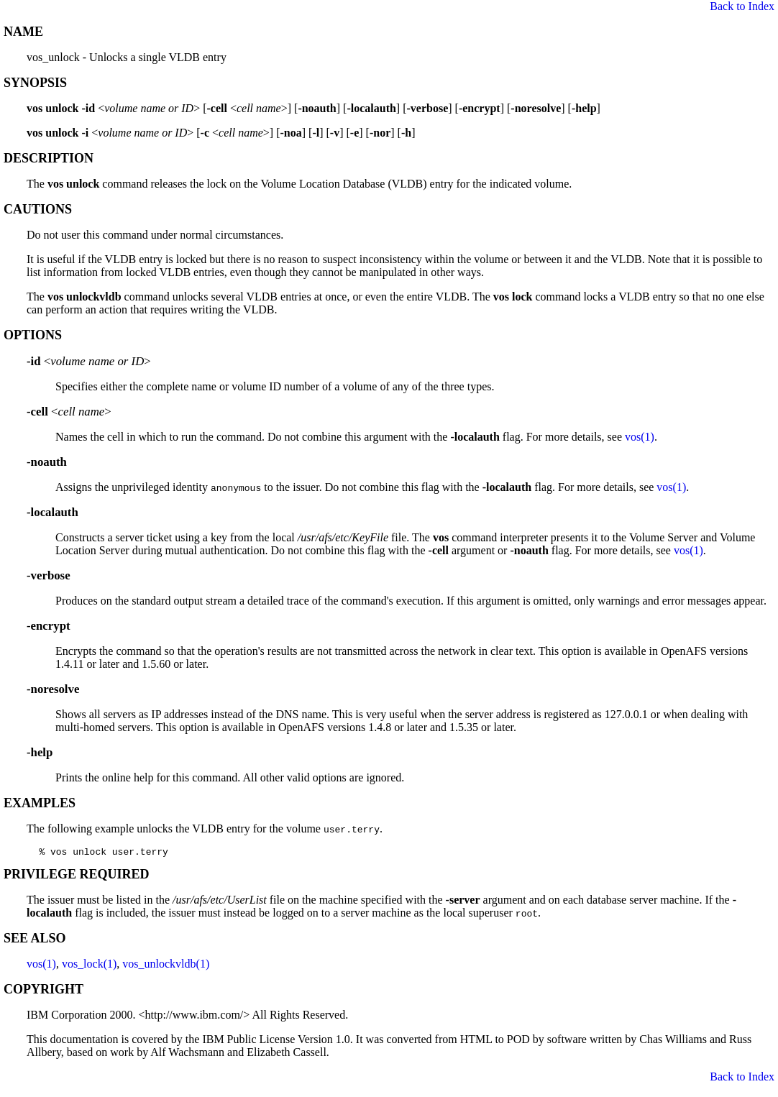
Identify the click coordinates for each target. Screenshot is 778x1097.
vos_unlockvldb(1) (165, 966)
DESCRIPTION (48, 158)
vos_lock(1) (89, 966)
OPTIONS (33, 335)
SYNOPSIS (35, 82)
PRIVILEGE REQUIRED (77, 876)
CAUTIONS (38, 209)
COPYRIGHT (43, 991)
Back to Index (742, 6)
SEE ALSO (35, 940)
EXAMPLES (39, 803)
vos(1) (639, 437)
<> (89, 361)
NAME (23, 31)
